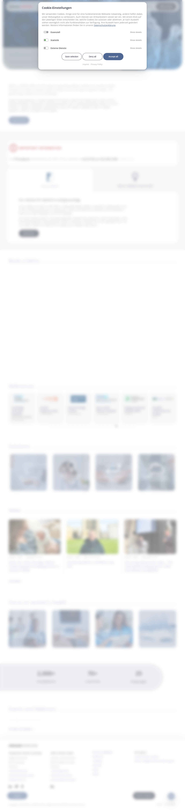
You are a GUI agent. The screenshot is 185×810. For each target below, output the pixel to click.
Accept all (113, 56)
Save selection (71, 56)
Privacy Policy (96, 64)
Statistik (55, 40)
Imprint (86, 64)
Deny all (92, 56)
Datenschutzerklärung (104, 25)
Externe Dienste (58, 48)
